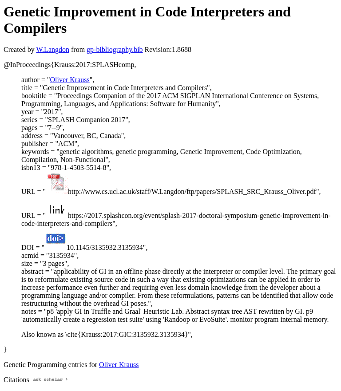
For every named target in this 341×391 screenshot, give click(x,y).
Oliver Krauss (69, 79)
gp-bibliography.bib (115, 49)
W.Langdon (52, 49)
